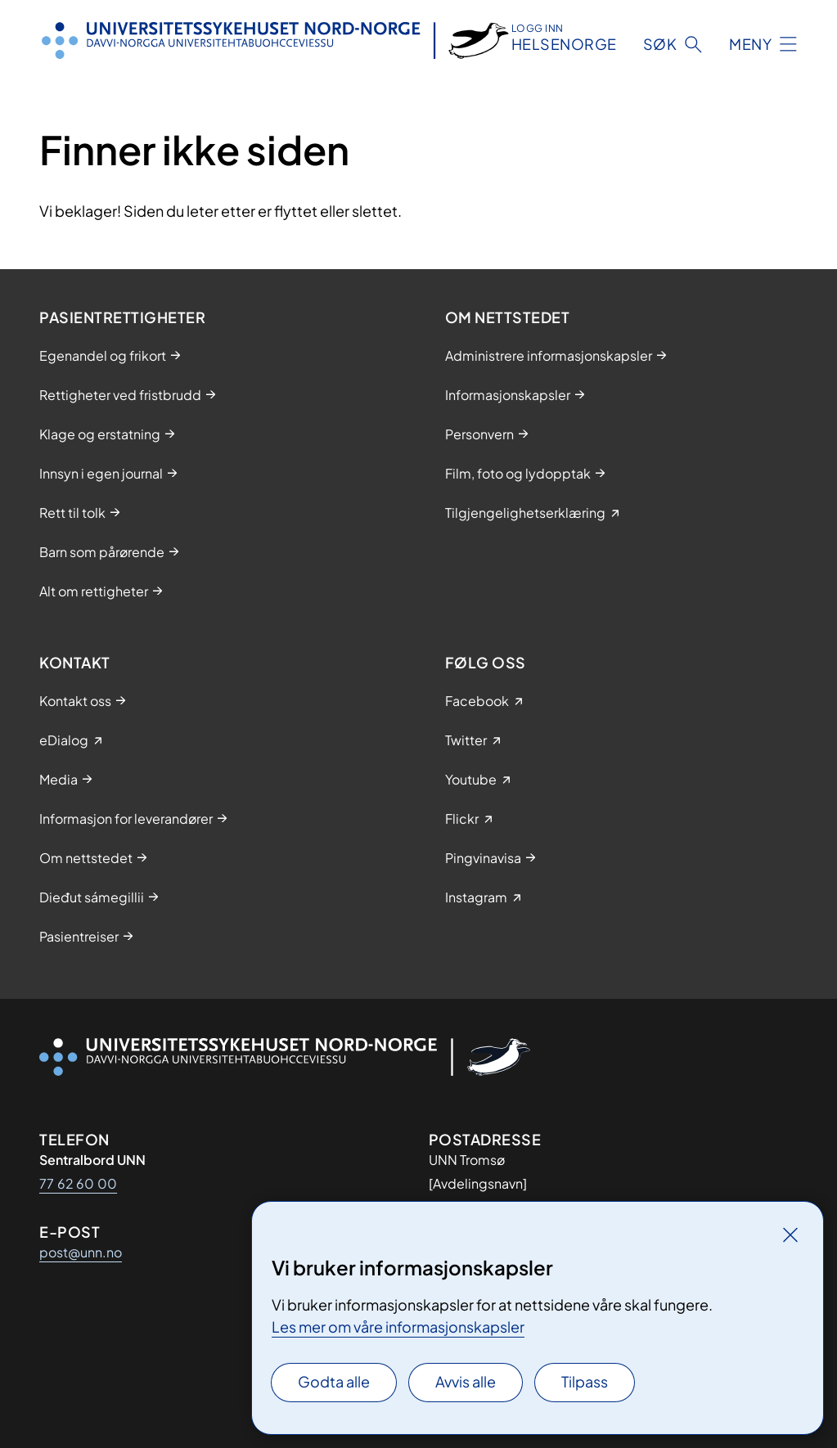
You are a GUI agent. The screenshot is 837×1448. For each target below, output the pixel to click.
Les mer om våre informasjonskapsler (398, 1326)
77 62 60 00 (78, 1183)
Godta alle (334, 1381)
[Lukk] (790, 1234)
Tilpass (584, 1381)
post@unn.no (80, 1252)
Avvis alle (465, 1381)
